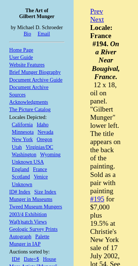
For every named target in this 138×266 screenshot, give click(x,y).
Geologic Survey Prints (33, 229)
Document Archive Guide (36, 80)
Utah (17, 147)
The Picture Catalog (30, 109)
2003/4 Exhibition (28, 214)
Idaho (43, 124)
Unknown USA (28, 162)
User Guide (21, 57)
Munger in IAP (24, 244)
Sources (17, 95)
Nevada (45, 132)
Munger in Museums (30, 199)
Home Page (21, 50)
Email (44, 34)
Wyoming (50, 154)
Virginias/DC (39, 147)
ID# (16, 259)
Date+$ (31, 259)
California (22, 124)
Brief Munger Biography (35, 72)
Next (97, 19)
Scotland (21, 177)
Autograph (20, 236)
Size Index (45, 192)
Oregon (44, 139)
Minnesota (22, 132)
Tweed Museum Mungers (35, 206)
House (49, 259)
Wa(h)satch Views (28, 222)
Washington (24, 154)
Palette (42, 236)
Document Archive (29, 87)
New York (22, 139)
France (40, 169)
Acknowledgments (28, 102)
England (20, 169)
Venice (41, 177)
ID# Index (19, 192)
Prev (96, 11)
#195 (97, 199)
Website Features (27, 65)
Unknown (22, 184)
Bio (27, 34)
